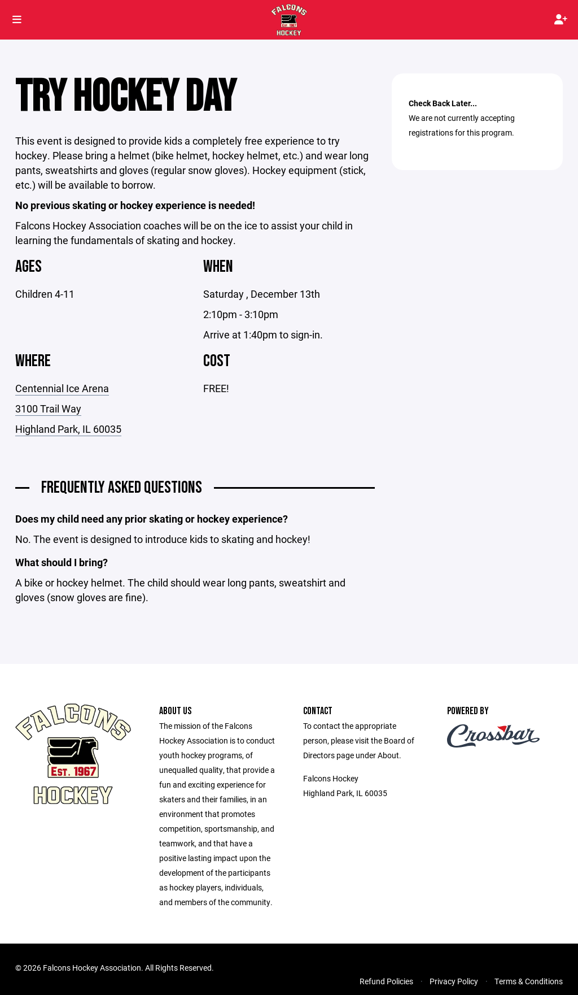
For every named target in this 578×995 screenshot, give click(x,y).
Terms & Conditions (528, 981)
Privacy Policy (454, 981)
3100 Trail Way (48, 408)
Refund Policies (386, 981)
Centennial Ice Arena (62, 388)
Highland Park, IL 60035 (68, 429)
